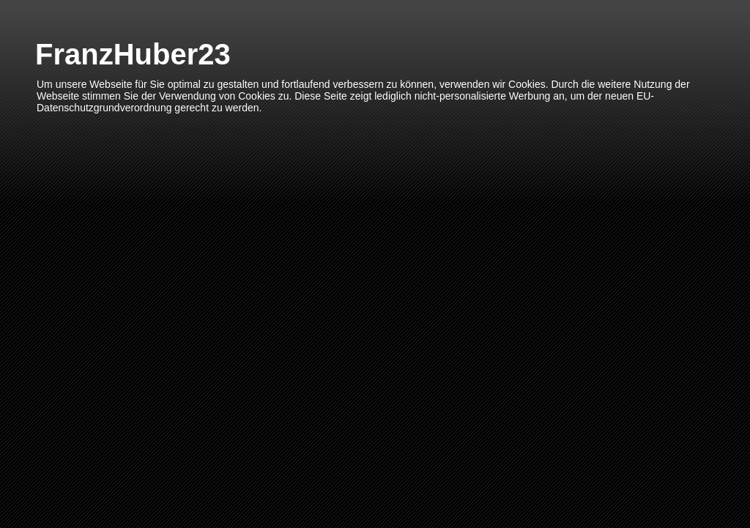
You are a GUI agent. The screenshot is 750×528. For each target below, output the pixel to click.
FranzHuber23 (133, 54)
